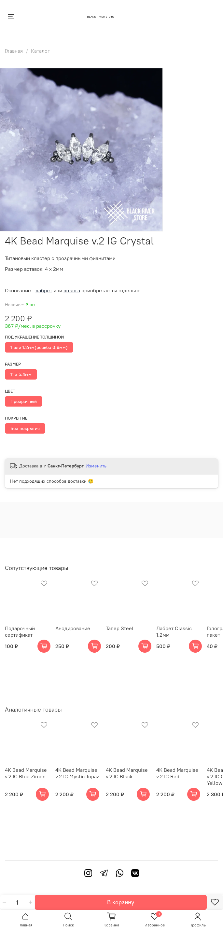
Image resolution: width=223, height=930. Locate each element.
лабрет (43, 290)
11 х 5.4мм (21, 374)
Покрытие (16, 418)
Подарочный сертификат (20, 631)
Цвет (10, 391)
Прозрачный (23, 401)
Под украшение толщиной (34, 337)
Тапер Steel (119, 628)
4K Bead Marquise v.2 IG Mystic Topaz (77, 773)
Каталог (40, 51)
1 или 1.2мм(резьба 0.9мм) (39, 347)
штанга (71, 290)
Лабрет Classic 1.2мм (174, 631)
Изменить (96, 466)
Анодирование (72, 628)
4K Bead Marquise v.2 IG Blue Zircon (26, 773)
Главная (14, 51)
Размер (13, 364)
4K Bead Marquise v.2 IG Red (177, 773)
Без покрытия (25, 428)
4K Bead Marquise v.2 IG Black (127, 773)
